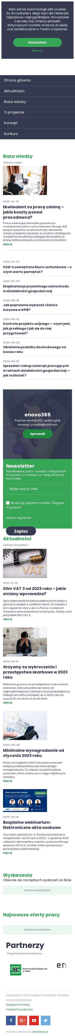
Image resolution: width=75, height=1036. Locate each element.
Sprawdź (37, 434)
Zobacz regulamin (18, 518)
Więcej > (37, 50)
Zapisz (21, 531)
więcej (7, 244)
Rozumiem (37, 42)
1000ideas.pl (40, 1032)
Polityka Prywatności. (19, 1009)
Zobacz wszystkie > (37, 890)
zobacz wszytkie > (16, 545)
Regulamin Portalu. (18, 1005)
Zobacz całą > (13, 162)
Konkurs (11, 133)
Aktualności (14, 90)
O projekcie (14, 112)
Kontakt (11, 122)
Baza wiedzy (15, 101)
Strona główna (17, 80)
